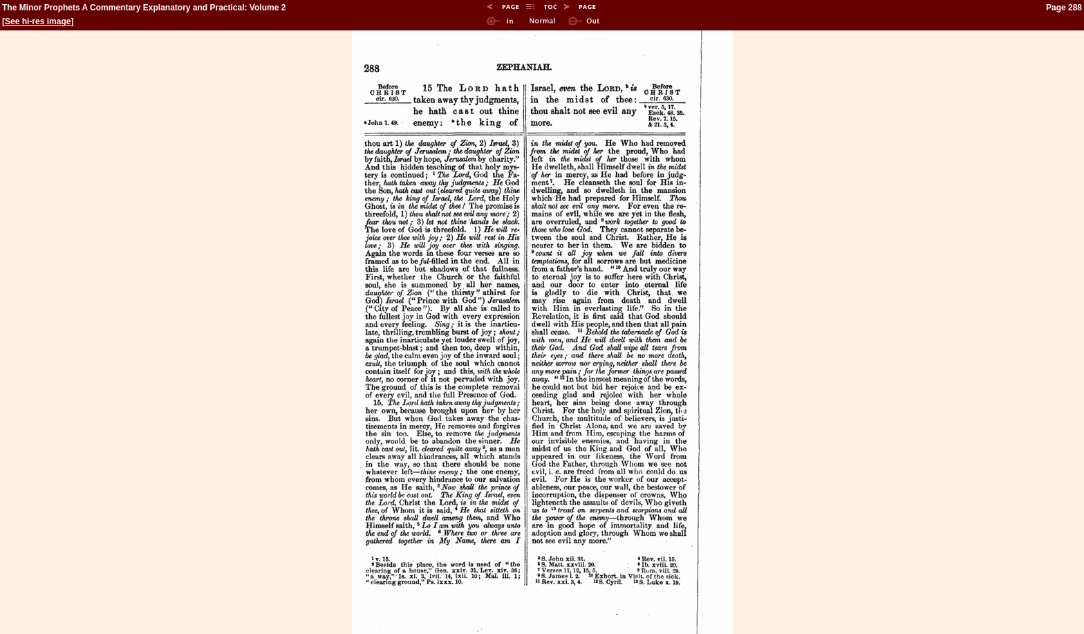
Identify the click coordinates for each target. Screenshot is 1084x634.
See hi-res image (38, 21)
